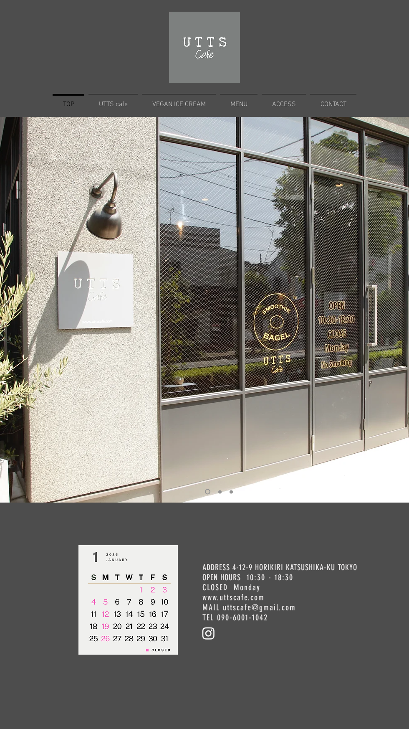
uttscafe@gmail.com (259, 607)
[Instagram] (208, 633)
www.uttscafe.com (233, 597)
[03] (220, 491)
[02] (207, 492)
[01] (231, 491)
